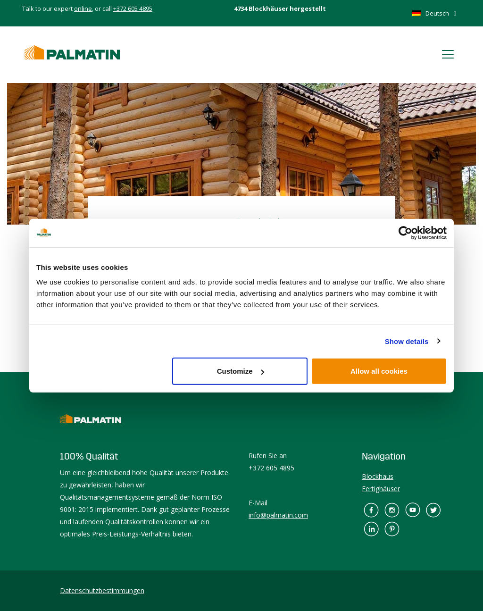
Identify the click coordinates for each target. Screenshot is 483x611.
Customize (240, 371)
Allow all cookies (379, 371)
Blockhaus (377, 476)
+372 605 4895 (132, 8)
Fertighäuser (381, 488)
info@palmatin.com (278, 515)
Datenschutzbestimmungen (102, 590)
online (83, 8)
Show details (407, 341)
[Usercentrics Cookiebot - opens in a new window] (405, 233)
